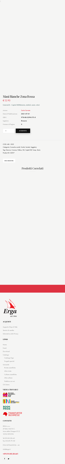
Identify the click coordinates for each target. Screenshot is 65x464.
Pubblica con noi (9, 381)
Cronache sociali (15, 147)
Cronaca (14, 150)
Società (29, 147)
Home (5, 345)
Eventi (5, 348)
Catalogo (6, 355)
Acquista (23, 131)
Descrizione (9, 160)
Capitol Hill (30, 150)
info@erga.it (6, 449)
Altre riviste (7, 371)
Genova (8, 150)
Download (6, 351)
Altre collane (8, 378)
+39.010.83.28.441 (10, 454)
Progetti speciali (9, 361)
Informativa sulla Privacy (10, 334)
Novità (24, 147)
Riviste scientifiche (10, 368)
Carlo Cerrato (25, 110)
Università (6, 365)
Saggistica (35, 147)
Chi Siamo (6, 385)
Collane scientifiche (10, 374)
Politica (20, 150)
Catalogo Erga (9, 358)
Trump (37, 150)
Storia (41, 150)
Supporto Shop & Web (10, 327)
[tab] (9, 161)
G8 (25, 150)
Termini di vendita (8, 330)
